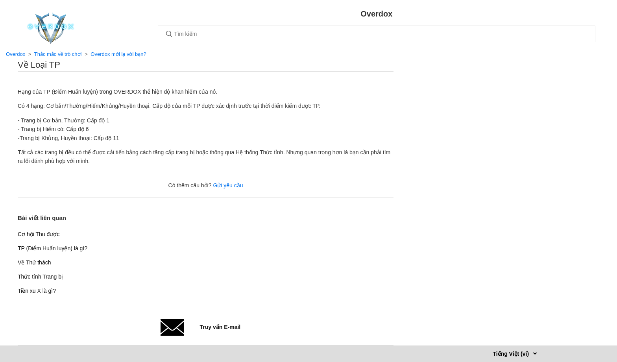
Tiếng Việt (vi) (511, 354)
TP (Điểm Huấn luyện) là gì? (52, 248)
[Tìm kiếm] (376, 34)
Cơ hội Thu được (38, 234)
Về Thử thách (34, 262)
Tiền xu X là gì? (37, 291)
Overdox (15, 54)
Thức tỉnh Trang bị (40, 276)
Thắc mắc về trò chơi (58, 54)
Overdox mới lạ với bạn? (118, 54)
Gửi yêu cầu (228, 185)
